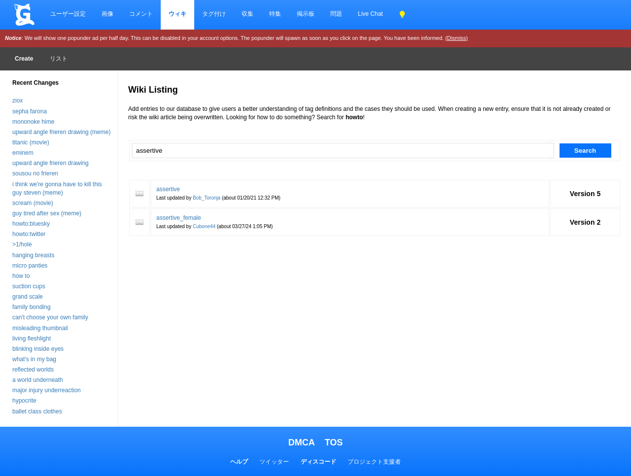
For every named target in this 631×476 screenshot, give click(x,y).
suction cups (28, 286)
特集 (275, 13)
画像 (107, 13)
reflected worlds (33, 369)
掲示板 (306, 13)
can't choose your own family (50, 317)
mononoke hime (33, 121)
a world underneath (37, 379)
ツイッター (274, 461)
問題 (336, 13)
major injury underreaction (46, 390)
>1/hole (22, 244)
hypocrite (24, 400)
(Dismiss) (456, 38)
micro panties (29, 265)
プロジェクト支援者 (374, 461)
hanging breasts (33, 255)
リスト (59, 58)
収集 (247, 13)
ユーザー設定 (68, 13)
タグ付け (214, 13)
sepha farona (29, 111)
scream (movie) (32, 203)
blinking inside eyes (38, 348)
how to (21, 275)
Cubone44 (204, 226)
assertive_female (178, 217)
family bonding (31, 307)
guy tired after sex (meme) (46, 213)
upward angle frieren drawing (50, 163)
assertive (168, 189)
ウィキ (177, 13)
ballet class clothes (37, 411)
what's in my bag (34, 359)
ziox (17, 100)
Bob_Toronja (206, 198)
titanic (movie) (30, 142)
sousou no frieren (35, 173)
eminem (23, 152)
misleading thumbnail (40, 328)
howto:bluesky (31, 223)
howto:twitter (28, 234)
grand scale (27, 296)
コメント (141, 13)
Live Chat (370, 13)
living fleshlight (31, 338)
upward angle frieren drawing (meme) (61, 132)
